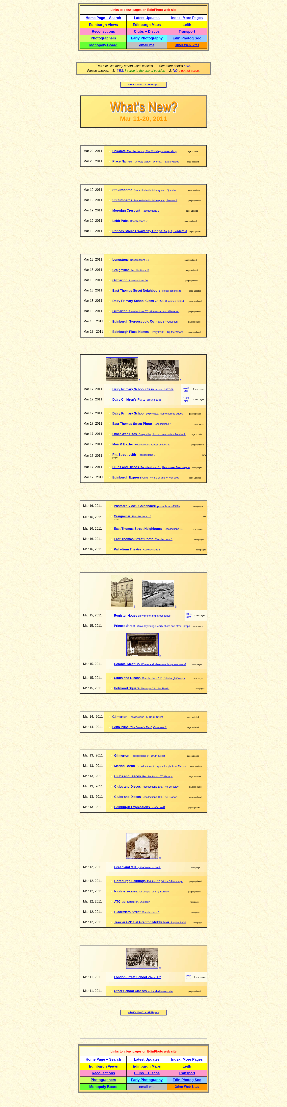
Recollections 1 (150, 912)
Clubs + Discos (147, 31)
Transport (187, 31)
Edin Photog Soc (187, 38)
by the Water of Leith (148, 867)
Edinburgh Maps (147, 25)
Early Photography (147, 38)
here (187, 66)
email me (146, 45)
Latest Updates (147, 18)
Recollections (103, 31)
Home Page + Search (103, 18)
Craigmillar (120, 270)
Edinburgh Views (103, 25)
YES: (141, 70)
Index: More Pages (187, 18)
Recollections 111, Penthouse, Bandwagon (164, 467)
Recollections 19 (139, 270)
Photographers (103, 38)
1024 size (186, 389)
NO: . (186, 70)
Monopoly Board (103, 45)
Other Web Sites (187, 45)
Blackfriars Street (127, 912)
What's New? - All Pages (143, 84)
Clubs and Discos (125, 467)
